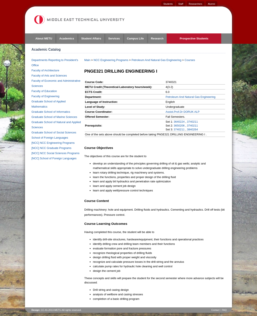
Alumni (211, 4)
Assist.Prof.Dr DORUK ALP (182, 111)
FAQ (224, 310)
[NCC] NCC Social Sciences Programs (55, 153)
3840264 (192, 129)
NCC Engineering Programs (111, 60)
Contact (215, 310)
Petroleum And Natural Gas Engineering (156, 60)
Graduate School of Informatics (50, 111)
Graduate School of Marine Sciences (54, 117)
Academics (66, 38)
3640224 (179, 121)
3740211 (192, 121)
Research (157, 38)
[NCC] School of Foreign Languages (54, 158)
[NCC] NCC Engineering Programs (53, 142)
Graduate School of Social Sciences (53, 132)
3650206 (179, 125)
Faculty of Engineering (45, 96)
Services (114, 38)
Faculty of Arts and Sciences (49, 75)
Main (87, 60)
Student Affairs (91, 38)
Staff (180, 4)
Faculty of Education (44, 91)
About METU (43, 38)
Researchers (195, 4)
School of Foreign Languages (49, 137)
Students (168, 4)
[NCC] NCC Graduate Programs (51, 148)
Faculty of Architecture (45, 70)
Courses (190, 60)
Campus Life (135, 38)
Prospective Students (194, 38)
